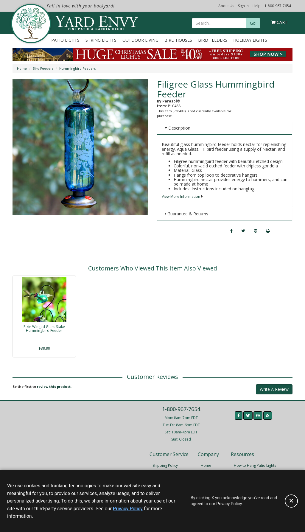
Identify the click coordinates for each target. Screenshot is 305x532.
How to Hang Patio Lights (255, 465)
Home (22, 68)
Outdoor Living (140, 40)
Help (257, 5)
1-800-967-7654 (277, 5)
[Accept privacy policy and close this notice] (291, 501)
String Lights (100, 40)
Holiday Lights (250, 40)
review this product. (54, 386)
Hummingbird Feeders (77, 68)
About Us (226, 5)
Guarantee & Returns (186, 214)
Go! (253, 23)
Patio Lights (65, 40)
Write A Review (274, 389)
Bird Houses (178, 40)
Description (177, 128)
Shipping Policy (165, 465)
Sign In (243, 5)
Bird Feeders (212, 40)
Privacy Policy (128, 508)
